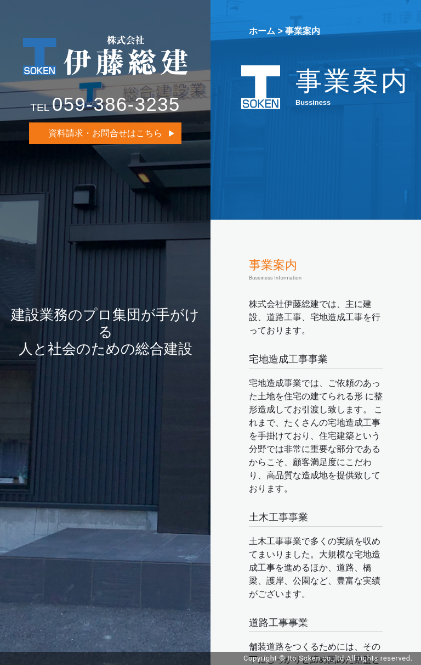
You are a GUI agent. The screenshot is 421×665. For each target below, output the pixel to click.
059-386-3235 (116, 104)
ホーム (262, 31)
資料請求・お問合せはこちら (105, 133)
